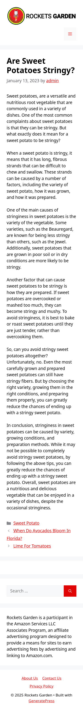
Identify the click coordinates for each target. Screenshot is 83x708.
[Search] (70, 591)
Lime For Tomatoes (32, 546)
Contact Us (52, 678)
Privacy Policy (41, 686)
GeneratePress (41, 700)
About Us (30, 678)
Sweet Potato (26, 523)
